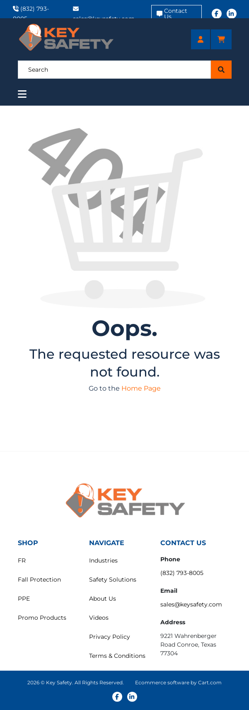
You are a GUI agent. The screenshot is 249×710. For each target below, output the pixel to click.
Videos (99, 617)
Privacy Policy (109, 636)
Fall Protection (39, 579)
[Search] (114, 69)
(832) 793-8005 (181, 573)
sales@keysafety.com (191, 604)
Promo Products (42, 617)
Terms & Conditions (117, 655)
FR (22, 560)
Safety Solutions (112, 579)
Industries (103, 560)
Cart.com (210, 682)
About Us (102, 598)
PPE (24, 598)
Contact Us (172, 13)
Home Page (141, 388)
